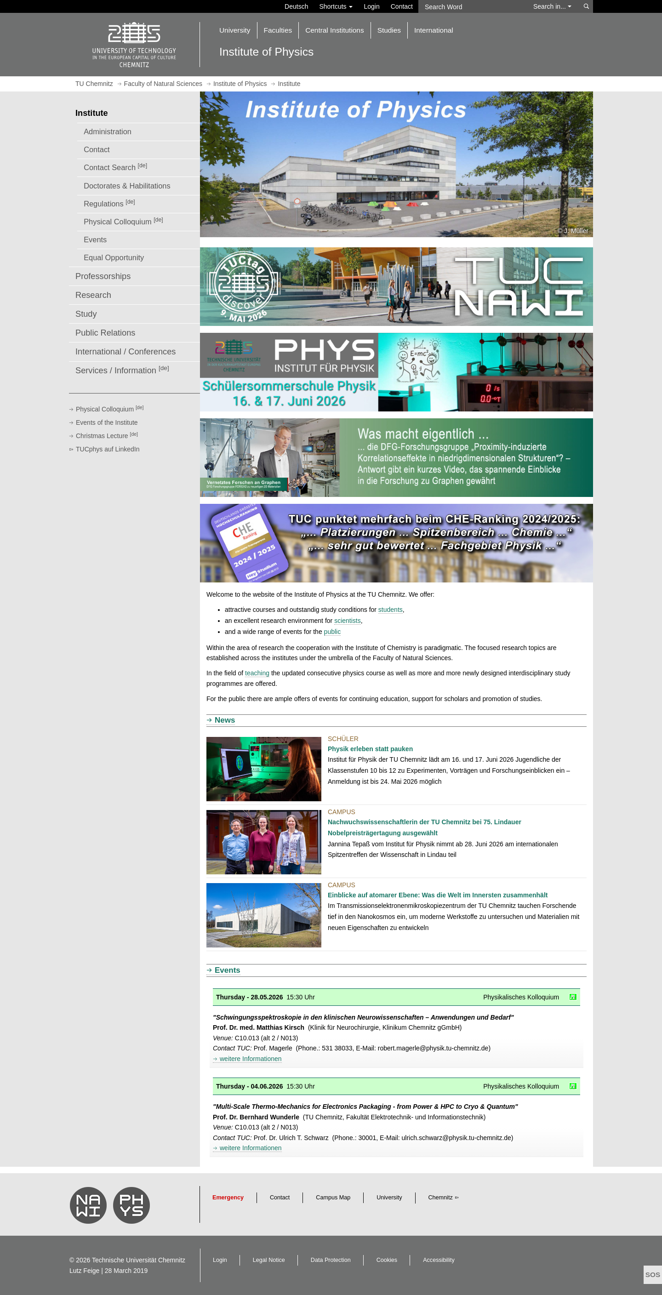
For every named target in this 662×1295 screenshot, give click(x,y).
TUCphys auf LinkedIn (108, 449)
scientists (347, 620)
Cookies (387, 1260)
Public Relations (105, 332)
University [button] (235, 30)
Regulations (109, 203)
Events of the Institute (107, 422)
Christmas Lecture (107, 435)
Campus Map (333, 1197)
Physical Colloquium (123, 221)
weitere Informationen (251, 1058)
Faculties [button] (278, 30)
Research (93, 295)
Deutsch (296, 6)
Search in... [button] (552, 6)
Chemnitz (440, 1197)
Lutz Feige (84, 1270)
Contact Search (115, 166)
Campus (341, 812)
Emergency (228, 1197)
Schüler (343, 738)
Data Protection (331, 1260)
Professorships (103, 276)
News (225, 720)
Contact (402, 6)
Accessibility (439, 1260)
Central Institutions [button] (334, 30)
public (332, 631)
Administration (107, 131)
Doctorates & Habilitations (127, 186)
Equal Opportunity (114, 257)
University (389, 1197)
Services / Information (122, 370)
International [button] (433, 30)
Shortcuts (336, 6)
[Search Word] (471, 6)
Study (86, 314)
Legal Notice (269, 1260)
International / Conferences (125, 351)
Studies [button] (389, 30)
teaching (257, 673)
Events (95, 239)
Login (371, 6)
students (390, 609)
